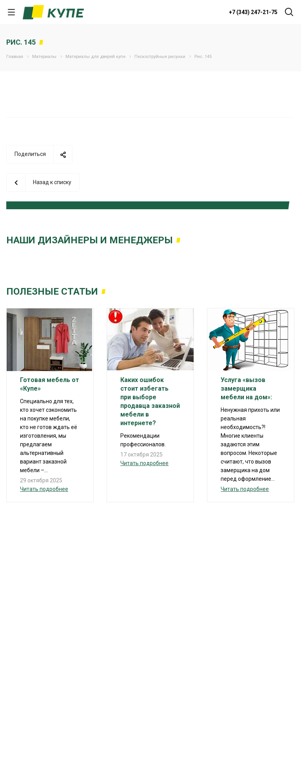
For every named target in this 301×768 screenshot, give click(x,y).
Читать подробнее (44, 489)
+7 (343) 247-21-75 (253, 12)
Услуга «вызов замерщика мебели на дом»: (246, 388)
